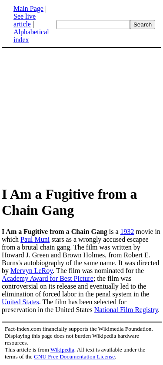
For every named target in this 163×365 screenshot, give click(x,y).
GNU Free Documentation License (74, 356)
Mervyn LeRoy (31, 270)
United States (20, 302)
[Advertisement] (82, 116)
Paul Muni (35, 239)
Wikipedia (62, 349)
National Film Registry (126, 309)
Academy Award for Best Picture (47, 278)
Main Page (28, 8)
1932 (127, 231)
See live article (24, 20)
